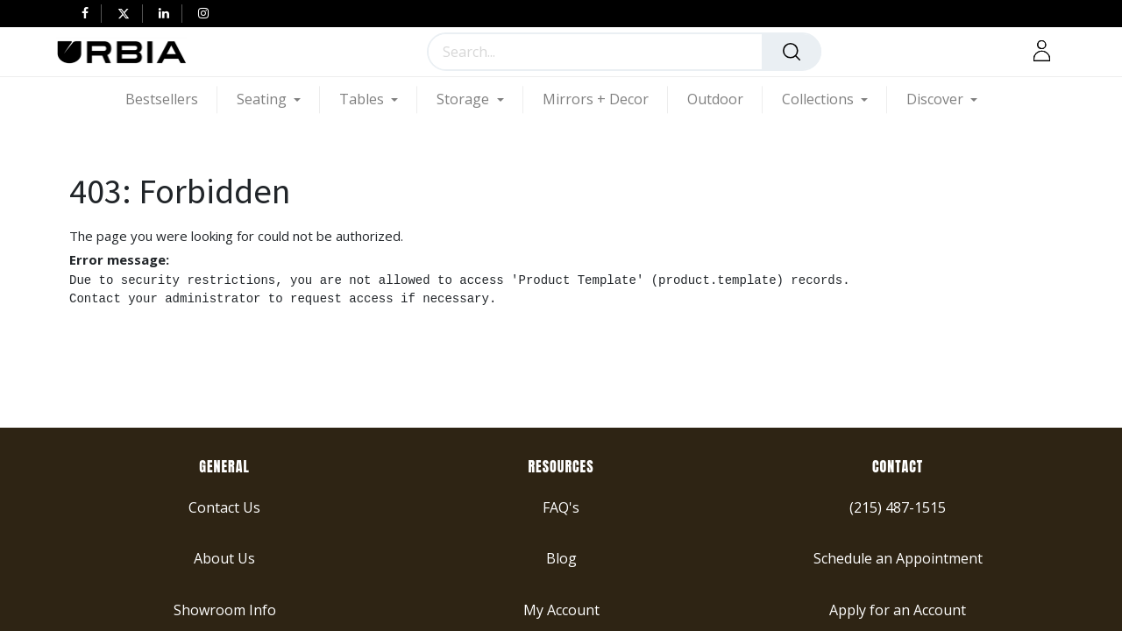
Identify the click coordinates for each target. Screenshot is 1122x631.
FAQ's (561, 506)
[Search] (791, 51)
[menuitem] (171, 99)
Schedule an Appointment (898, 558)
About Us (224, 558)
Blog (561, 558)
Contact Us (224, 506)
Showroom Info (225, 609)
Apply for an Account (897, 609)
